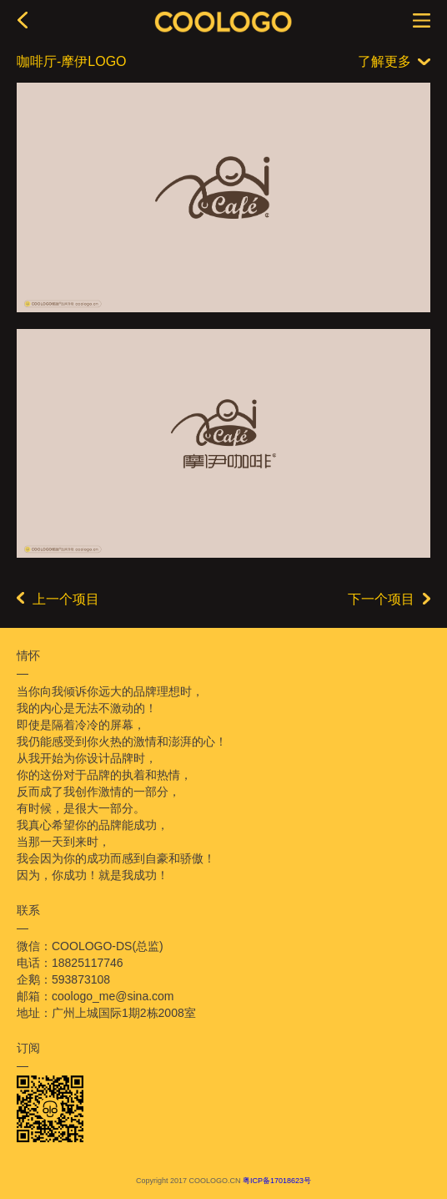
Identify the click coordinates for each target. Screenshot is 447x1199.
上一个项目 (58, 599)
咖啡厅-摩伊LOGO (72, 61)
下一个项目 (389, 599)
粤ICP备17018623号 (277, 1180)
